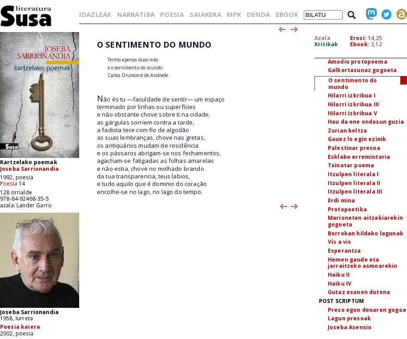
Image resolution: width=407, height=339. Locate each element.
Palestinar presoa (354, 148)
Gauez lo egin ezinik (357, 139)
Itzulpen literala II (354, 183)
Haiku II (339, 274)
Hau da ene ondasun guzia (366, 121)
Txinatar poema (351, 165)
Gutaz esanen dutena (359, 292)
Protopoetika (347, 209)
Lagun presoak (349, 318)
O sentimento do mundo (352, 84)
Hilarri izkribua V (352, 113)
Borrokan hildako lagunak (365, 233)
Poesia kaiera (20, 327)
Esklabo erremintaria (359, 157)
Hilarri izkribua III (353, 104)
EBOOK (287, 14)
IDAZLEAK (95, 14)
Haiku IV (339, 283)
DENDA (258, 14)
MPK (234, 14)
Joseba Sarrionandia (29, 169)
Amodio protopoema (357, 61)
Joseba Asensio (349, 327)
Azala (322, 38)
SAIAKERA (205, 14)
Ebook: (360, 44)
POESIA (172, 14)
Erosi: (358, 38)
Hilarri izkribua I (351, 95)
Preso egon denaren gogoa (367, 310)
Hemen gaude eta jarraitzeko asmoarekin (363, 263)
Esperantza (344, 250)
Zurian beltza (347, 130)
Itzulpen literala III (355, 191)
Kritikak (326, 44)
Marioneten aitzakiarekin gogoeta (365, 221)
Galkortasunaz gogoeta (362, 70)
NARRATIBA (136, 14)
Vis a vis (339, 242)
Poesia (8, 183)
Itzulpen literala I (353, 174)
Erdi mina (341, 200)
